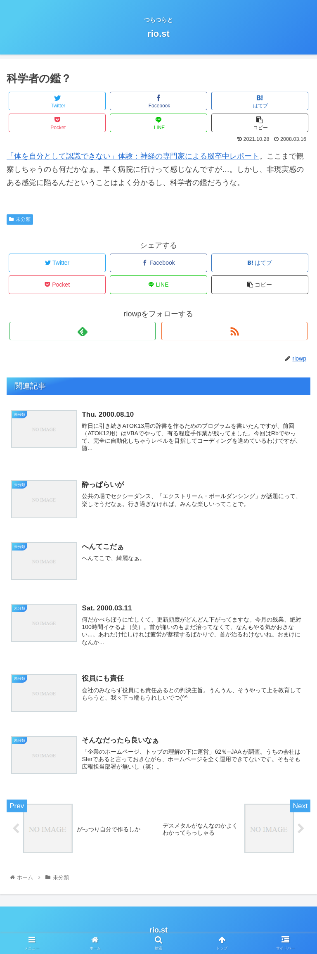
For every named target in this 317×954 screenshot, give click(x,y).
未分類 (20, 219)
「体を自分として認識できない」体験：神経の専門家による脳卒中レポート (133, 156)
